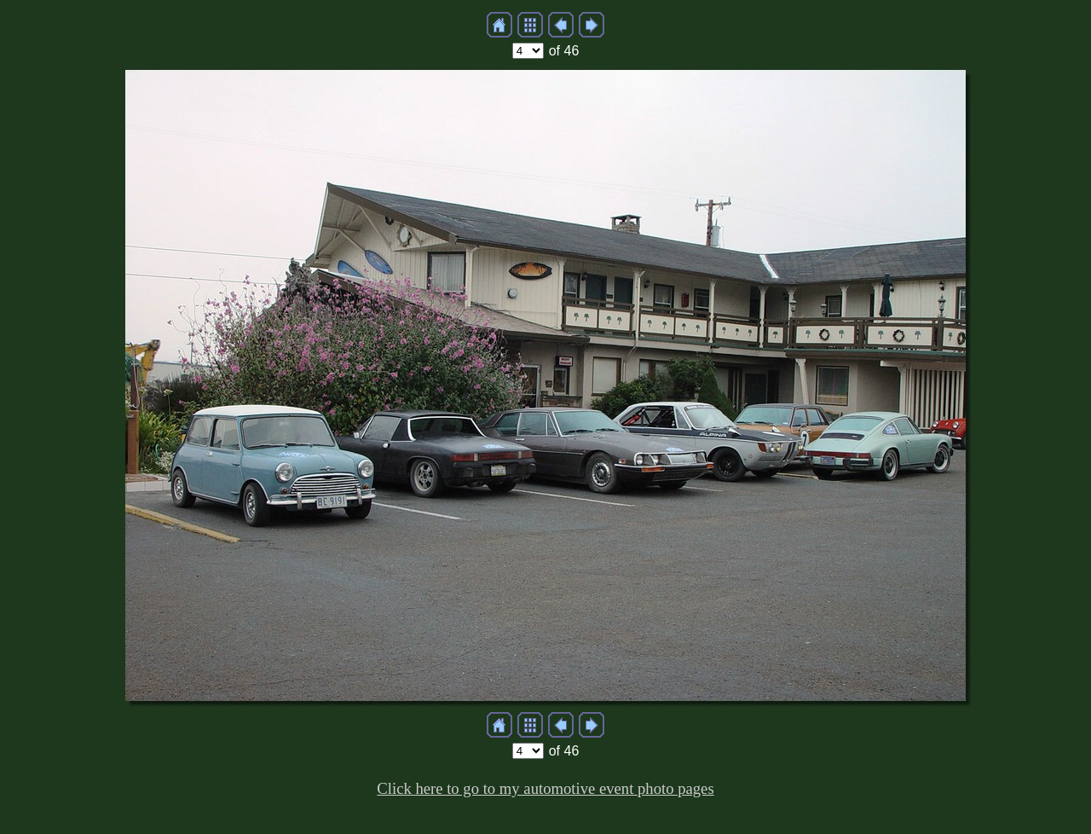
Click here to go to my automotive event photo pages (545, 788)
